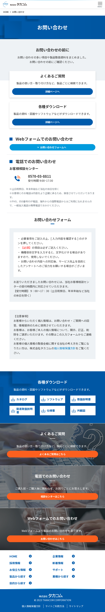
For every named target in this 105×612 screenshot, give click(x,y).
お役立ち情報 (17, 570)
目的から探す (17, 583)
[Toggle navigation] (100, 3)
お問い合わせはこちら (52, 538)
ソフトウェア (52, 399)
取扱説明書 (81, 399)
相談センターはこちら (52, 496)
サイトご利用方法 (54, 606)
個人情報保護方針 (65, 348)
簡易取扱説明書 (22, 410)
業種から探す (60, 576)
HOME (13, 556)
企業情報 (57, 556)
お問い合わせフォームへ (53, 147)
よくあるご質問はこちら (52, 454)
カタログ (19, 399)
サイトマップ (76, 606)
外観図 (78, 410)
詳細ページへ (52, 91)
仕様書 (48, 410)
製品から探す (17, 576)
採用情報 (14, 563)
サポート (57, 570)
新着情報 (57, 563)
